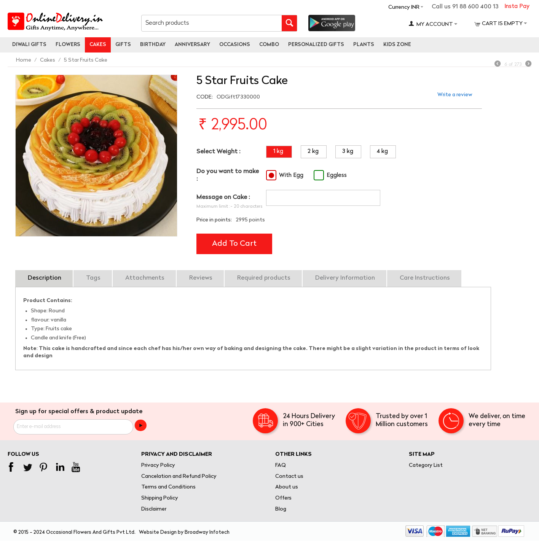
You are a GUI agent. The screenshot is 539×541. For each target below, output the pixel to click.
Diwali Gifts (29, 44)
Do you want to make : (227, 175)
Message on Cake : (223, 197)
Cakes (97, 44)
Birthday (153, 44)
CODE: (204, 97)
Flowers (68, 44)
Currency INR (403, 7)
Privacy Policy (158, 465)
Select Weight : (218, 152)
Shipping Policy (159, 498)
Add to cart (234, 244)
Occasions (234, 44)
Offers (283, 498)
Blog (280, 509)
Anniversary (192, 44)
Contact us (289, 476)
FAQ (280, 465)
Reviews (200, 278)
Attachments (144, 278)
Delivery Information (345, 278)
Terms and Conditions (168, 487)
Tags (93, 278)
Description (44, 278)
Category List (426, 465)
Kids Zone (397, 44)
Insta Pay (516, 7)
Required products (263, 278)
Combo (269, 44)
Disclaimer (153, 509)
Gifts (123, 44)
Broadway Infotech (207, 532)
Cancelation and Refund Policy (179, 476)
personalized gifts (316, 44)
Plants (363, 44)
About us (286, 487)
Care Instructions (425, 278)
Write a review (454, 95)
